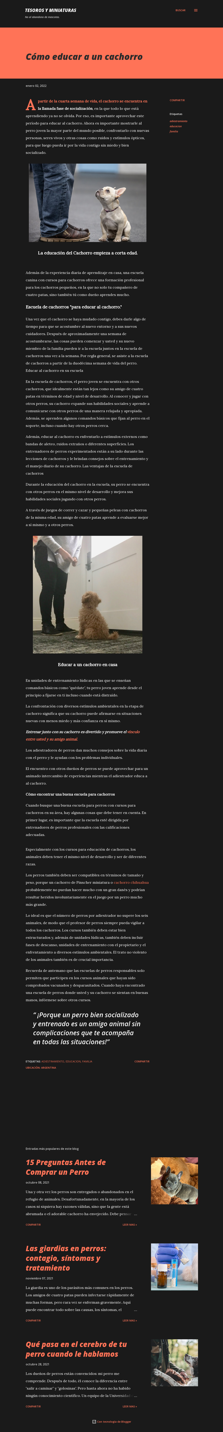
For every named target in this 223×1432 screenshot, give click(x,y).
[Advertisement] (88, 1101)
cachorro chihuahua (131, 882)
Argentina (48, 1067)
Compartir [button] (177, 100)
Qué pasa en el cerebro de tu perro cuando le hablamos (76, 1349)
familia (174, 131)
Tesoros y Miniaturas (50, 10)
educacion (176, 126)
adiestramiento (178, 121)
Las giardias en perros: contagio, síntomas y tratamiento (66, 1258)
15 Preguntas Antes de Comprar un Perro (66, 1167)
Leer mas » (130, 1224)
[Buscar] (181, 10)
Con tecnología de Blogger (111, 1421)
